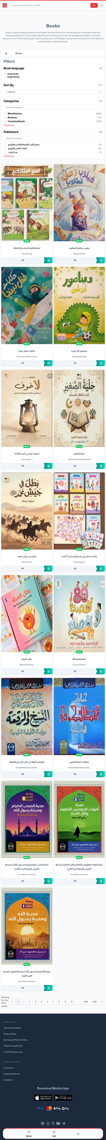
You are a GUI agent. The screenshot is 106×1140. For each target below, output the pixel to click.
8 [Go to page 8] (59, 1001)
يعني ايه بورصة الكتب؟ (13, 1052)
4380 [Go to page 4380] (86, 1001)
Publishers (53, 132)
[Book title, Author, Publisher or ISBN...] (51, 5)
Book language (53, 68)
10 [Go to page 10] (72, 1001)
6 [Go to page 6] (47, 1001)
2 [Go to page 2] (23, 1001)
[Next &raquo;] (102, 1001)
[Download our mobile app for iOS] (43, 1097)
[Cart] (54, 1132)
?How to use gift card (13, 1046)
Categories (53, 101)
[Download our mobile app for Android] (63, 1097)
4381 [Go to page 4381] (95, 1001)
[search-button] (94, 5)
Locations (8, 1080)
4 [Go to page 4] (35, 1001)
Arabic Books (13, 74)
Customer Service (12, 1074)
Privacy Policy (10, 1034)
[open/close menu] (102, 5)
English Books (13, 77)
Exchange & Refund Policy (15, 1040)
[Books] (29, 1132)
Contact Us (9, 1068)
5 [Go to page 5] (41, 1001)
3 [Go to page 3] (29, 1001)
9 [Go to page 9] (65, 1001)
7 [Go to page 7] (53, 1001)
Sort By (53, 85)
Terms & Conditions (12, 1028)
